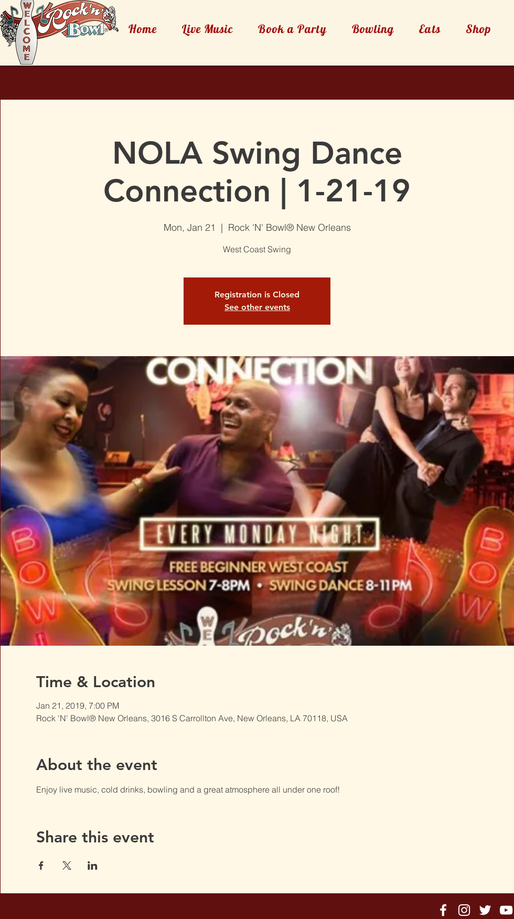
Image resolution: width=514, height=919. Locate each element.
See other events (257, 307)
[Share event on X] (67, 865)
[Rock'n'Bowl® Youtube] (506, 910)
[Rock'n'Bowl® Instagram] (464, 910)
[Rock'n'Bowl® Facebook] (443, 910)
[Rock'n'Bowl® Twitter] (485, 910)
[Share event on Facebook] (41, 865)
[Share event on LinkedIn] (93, 865)
